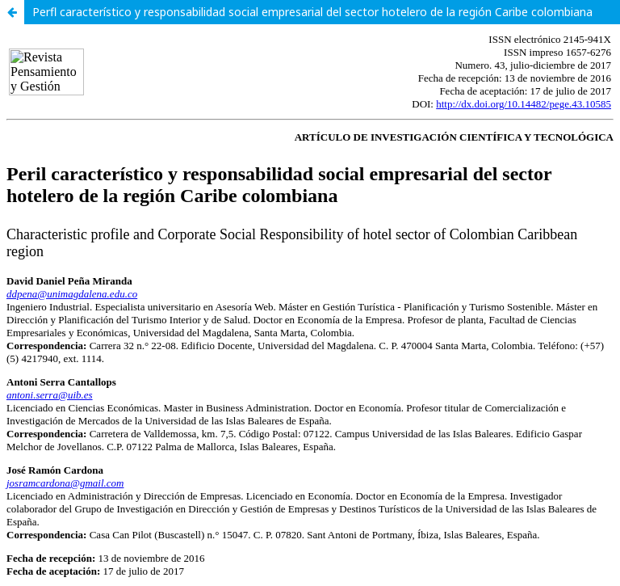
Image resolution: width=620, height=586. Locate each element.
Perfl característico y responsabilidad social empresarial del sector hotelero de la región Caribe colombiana (312, 11)
